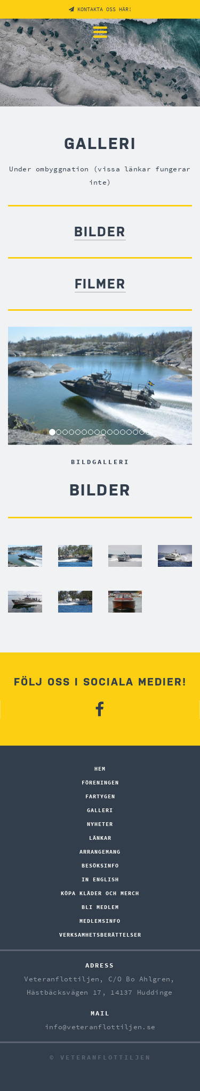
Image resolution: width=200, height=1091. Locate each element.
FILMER (100, 284)
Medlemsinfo (100, 921)
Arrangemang (100, 852)
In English (100, 879)
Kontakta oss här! (100, 9)
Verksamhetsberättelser (100, 935)
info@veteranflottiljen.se (100, 1027)
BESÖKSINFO (100, 866)
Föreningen (100, 783)
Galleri (100, 810)
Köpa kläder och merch (100, 893)
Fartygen (100, 796)
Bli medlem (100, 907)
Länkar (100, 838)
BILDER (100, 231)
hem (100, 769)
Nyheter (100, 824)
